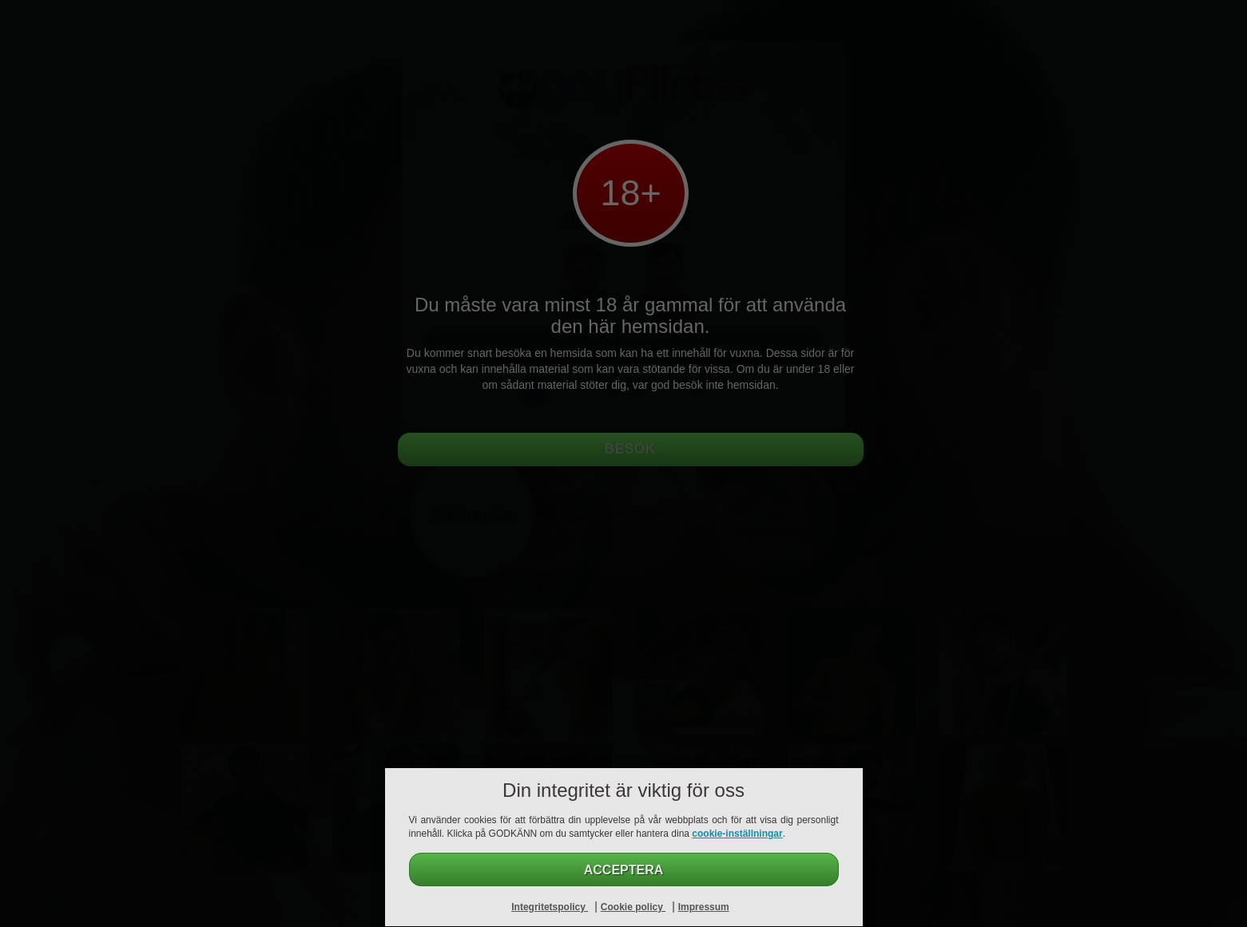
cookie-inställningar (737, 833)
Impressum (703, 907)
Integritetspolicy (549, 907)
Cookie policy (633, 907)
